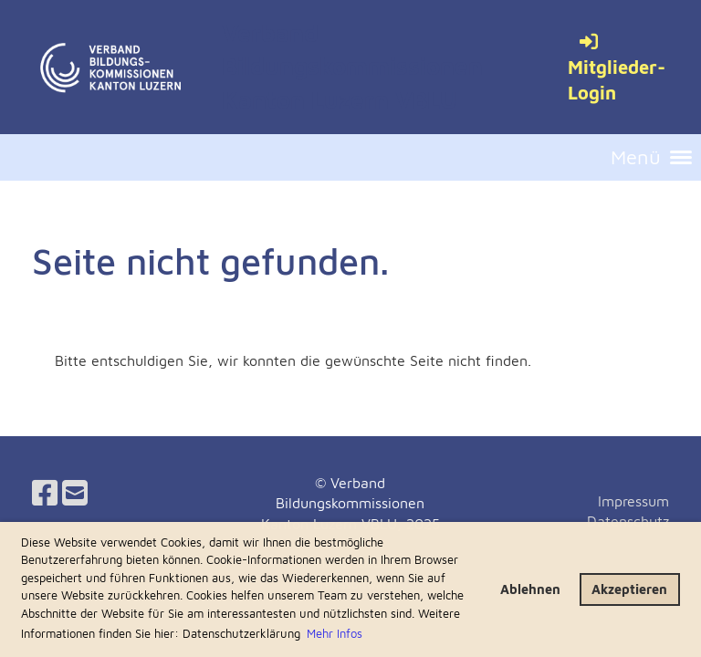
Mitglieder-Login (616, 67)
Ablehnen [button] (530, 589)
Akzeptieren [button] (629, 589)
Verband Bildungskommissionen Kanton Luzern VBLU (352, 66)
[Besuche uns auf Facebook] (45, 492)
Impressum (633, 501)
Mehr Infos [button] (334, 633)
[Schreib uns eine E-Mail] (75, 492)
